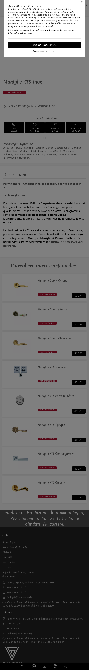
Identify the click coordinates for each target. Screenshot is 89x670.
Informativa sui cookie (52, 30)
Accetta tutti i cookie (45, 45)
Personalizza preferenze (44, 51)
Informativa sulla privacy (20, 33)
